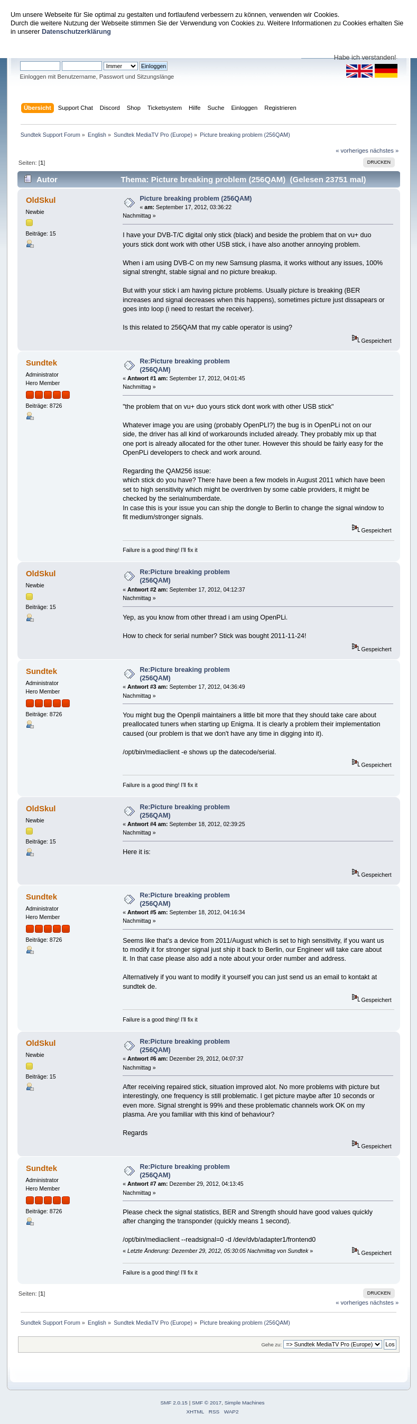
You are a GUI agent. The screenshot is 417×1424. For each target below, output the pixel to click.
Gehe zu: (271, 1344)
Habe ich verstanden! (365, 57)
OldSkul (41, 199)
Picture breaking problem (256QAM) (196, 198)
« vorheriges (352, 150)
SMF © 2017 (206, 1403)
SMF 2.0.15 (174, 1403)
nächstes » (384, 150)
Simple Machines (245, 1403)
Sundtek (41, 362)
